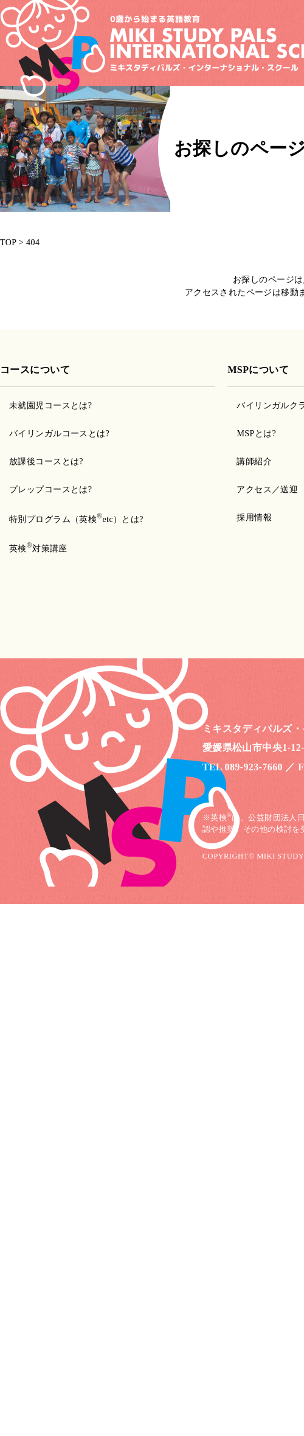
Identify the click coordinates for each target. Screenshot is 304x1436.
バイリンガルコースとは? (59, 433)
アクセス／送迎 (267, 489)
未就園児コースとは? (50, 405)
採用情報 (254, 517)
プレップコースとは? (50, 489)
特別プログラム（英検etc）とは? (76, 519)
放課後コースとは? (46, 461)
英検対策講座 (38, 548)
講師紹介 (254, 461)
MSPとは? (256, 433)
